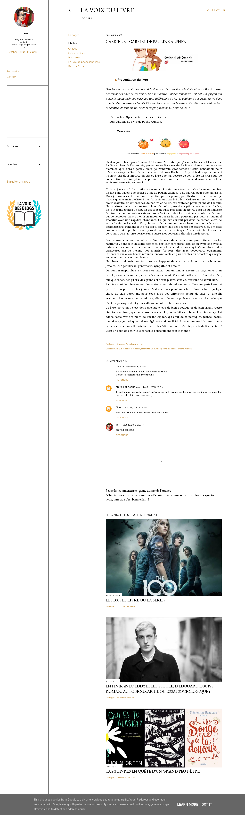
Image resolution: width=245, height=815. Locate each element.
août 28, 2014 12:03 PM (133, 425)
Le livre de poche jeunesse (84, 62)
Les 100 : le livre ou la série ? (136, 600)
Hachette (74, 57)
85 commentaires (125, 697)
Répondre (122, 380)
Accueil (87, 18)
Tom (118, 424)
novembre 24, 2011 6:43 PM (149, 387)
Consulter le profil (24, 52)
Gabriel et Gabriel (78, 53)
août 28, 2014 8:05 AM (136, 407)
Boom (119, 407)
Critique (72, 48)
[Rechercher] (216, 10)
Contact (11, 77)
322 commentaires (126, 606)
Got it (207, 804)
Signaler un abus (18, 181)
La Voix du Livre (107, 10)
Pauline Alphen (77, 66)
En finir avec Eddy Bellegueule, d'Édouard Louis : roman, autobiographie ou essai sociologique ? (159, 688)
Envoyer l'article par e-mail (130, 344)
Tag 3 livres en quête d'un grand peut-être (153, 771)
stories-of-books (125, 386)
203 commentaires (126, 777)
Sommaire (13, 71)
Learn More (187, 804)
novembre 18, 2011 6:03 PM (139, 366)
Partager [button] (73, 35)
